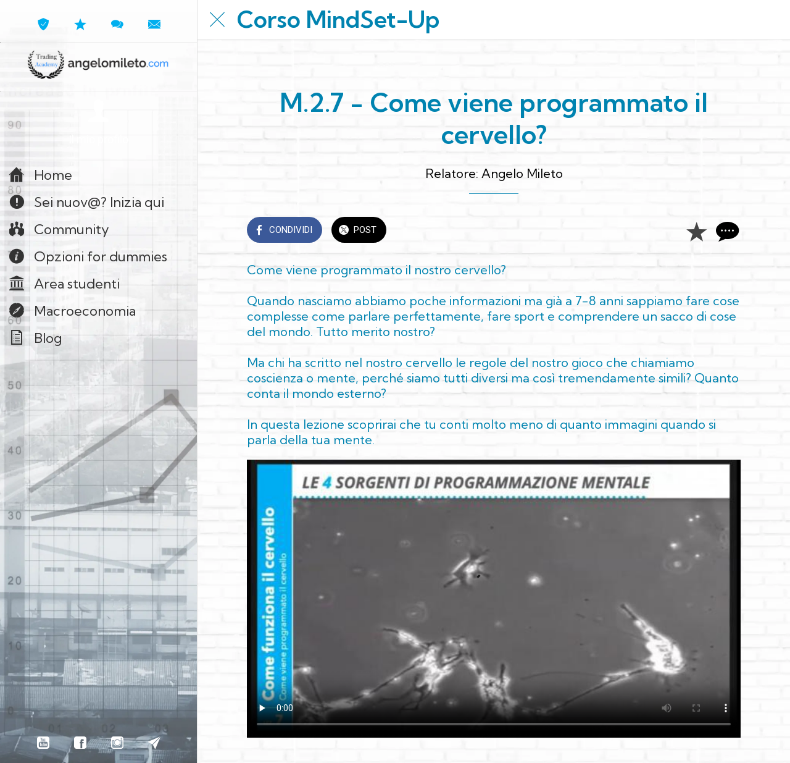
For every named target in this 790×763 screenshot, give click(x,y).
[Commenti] (726, 231)
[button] (98, 123)
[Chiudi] (217, 19)
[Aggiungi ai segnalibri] (696, 231)
